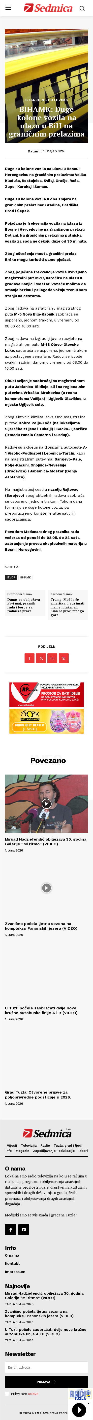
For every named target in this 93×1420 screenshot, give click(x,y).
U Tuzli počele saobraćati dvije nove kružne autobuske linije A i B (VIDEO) (41, 1010)
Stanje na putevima (46, 100)
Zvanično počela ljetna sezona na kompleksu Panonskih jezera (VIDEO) (41, 926)
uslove (33, 1394)
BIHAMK (25, 577)
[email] (46, 1367)
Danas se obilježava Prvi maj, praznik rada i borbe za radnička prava (23, 605)
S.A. (16, 566)
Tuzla (10, 1304)
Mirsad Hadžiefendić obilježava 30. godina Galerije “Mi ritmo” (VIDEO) (45, 841)
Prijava (46, 1382)
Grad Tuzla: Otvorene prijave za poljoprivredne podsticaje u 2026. (38, 1094)
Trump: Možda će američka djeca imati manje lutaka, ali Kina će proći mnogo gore (67, 607)
